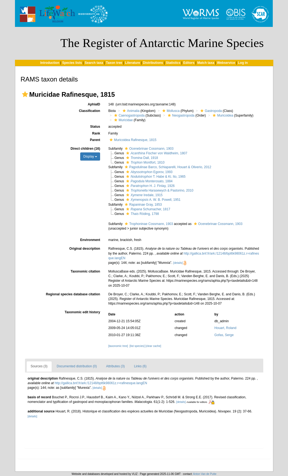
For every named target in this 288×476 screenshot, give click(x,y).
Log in (243, 63)
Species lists (72, 63)
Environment (90, 240)
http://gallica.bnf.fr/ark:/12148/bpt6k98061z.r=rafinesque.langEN (101, 383)
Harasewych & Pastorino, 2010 (159, 190)
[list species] (136, 346)
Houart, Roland (225, 328)
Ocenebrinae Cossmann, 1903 (148, 149)
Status (95, 127)
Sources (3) (39, 366)
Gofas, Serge (224, 335)
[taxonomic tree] (118, 346)
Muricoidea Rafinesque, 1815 (132, 140)
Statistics (173, 63)
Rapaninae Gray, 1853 (142, 204)
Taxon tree (114, 63)
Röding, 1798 (142, 214)
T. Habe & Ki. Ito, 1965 (155, 176)
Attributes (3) (115, 366)
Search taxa (94, 63)
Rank (96, 133)
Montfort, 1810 (145, 162)
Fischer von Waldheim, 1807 (156, 153)
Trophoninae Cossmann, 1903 (148, 224)
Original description (84, 248)
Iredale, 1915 (143, 195)
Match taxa (205, 63)
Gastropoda (210, 111)
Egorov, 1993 (148, 172)
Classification (89, 111)
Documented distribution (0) (77, 366)
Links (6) (140, 366)
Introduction (49, 63)
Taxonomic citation (85, 271)
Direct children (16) (85, 149)
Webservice (226, 63)
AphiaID (94, 104)
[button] (25, 94)
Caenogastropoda (128, 115)
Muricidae (123, 120)
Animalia (130, 111)
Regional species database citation (73, 294)
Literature (132, 63)
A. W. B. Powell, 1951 (152, 200)
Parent (95, 140)
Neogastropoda (180, 115)
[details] (178, 262)
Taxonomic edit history (82, 312)
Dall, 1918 (141, 158)
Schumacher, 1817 (147, 209)
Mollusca (170, 111)
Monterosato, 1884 (148, 181)
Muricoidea (222, 115)
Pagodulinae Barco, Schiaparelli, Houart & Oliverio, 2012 (167, 167)
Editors (188, 63)
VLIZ (135, 473)
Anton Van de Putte (204, 473)
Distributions (153, 63)
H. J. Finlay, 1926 (150, 186)
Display (90, 156)
